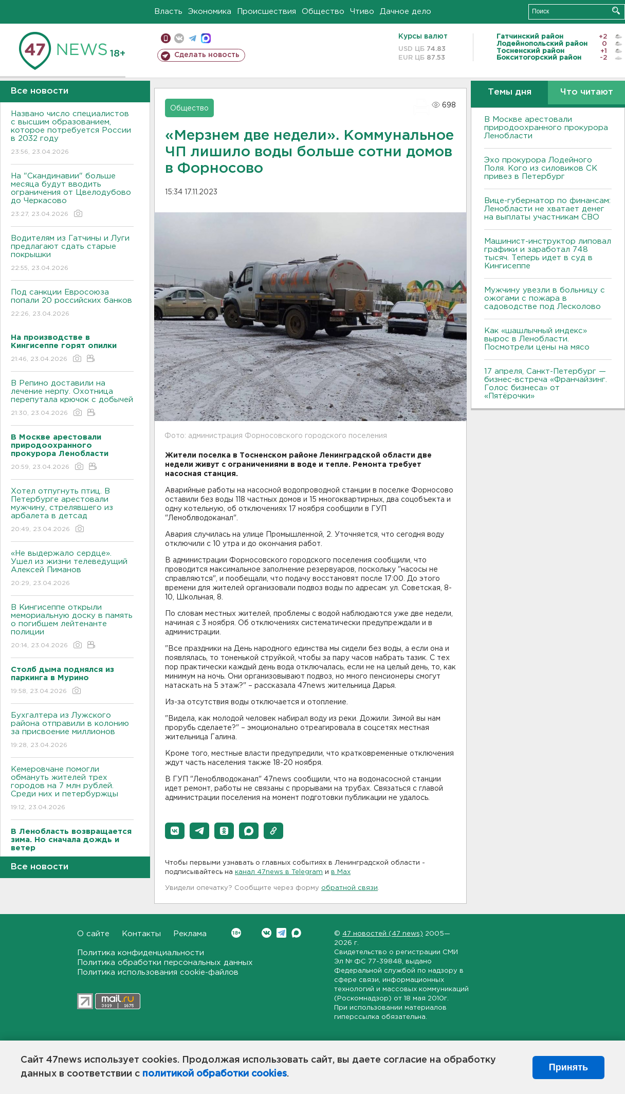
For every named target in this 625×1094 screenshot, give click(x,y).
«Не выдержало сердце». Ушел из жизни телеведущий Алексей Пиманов (72, 569)
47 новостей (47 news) (382, 934)
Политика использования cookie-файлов (157, 972)
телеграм (192, 38)
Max (296, 933)
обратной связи (349, 888)
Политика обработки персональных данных (165, 962)
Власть (168, 11)
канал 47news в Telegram (279, 872)
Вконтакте (236, 933)
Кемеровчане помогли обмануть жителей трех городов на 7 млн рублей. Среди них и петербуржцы (72, 789)
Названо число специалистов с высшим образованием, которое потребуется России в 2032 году (72, 133)
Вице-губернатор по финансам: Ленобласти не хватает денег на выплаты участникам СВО (547, 209)
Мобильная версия (166, 38)
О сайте (93, 934)
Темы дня (509, 92)
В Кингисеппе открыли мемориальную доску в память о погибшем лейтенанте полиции (72, 627)
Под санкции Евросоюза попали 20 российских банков (72, 303)
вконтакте (179, 38)
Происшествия (266, 11)
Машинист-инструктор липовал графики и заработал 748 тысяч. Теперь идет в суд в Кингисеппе (547, 253)
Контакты (141, 934)
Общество (323, 11)
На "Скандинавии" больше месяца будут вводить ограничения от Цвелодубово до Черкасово (72, 195)
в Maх (341, 872)
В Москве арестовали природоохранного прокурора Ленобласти (546, 127)
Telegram (281, 933)
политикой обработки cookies (214, 1074)
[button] (175, 831)
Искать (616, 10)
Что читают (586, 92)
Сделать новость (207, 55)
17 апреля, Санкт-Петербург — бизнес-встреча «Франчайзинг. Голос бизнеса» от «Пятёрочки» (545, 383)
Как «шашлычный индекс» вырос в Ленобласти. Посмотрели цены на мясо (538, 339)
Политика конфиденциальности (140, 953)
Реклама (190, 934)
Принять (568, 1067)
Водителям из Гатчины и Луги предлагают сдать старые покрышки (72, 253)
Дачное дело (405, 11)
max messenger (206, 38)
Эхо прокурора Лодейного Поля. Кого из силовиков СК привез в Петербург (540, 168)
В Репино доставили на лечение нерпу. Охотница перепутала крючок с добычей (72, 398)
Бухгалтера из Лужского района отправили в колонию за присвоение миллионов (72, 731)
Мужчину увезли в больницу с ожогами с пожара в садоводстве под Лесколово (544, 298)
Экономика (209, 11)
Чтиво (362, 11)
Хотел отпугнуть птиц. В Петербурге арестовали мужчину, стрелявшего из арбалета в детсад (72, 511)
